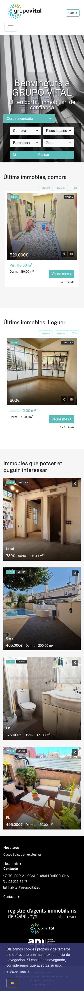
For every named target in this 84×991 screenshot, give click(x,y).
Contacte (11, 896)
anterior (61, 187)
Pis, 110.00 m (21, 265)
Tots (74, 187)
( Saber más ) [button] (18, 971)
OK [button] (11, 983)
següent (45, 187)
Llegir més (12, 864)
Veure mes (62, 274)
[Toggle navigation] (10, 27)
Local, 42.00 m (23, 411)
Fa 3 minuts (67, 282)
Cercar (31, 155)
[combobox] (25, 131)
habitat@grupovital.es (24, 887)
